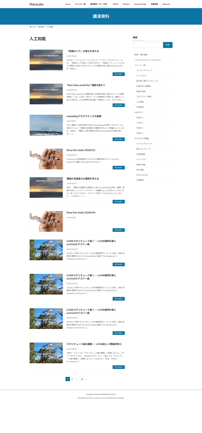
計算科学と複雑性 (143, 86)
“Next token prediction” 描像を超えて (86, 85)
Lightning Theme (101, 398)
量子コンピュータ (143, 149)
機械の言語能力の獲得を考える (83, 178)
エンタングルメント (144, 70)
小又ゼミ (140, 123)
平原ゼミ (140, 128)
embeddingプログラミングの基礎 (84, 116)
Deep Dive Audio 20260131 (81, 150)
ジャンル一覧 (140, 65)
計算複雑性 (140, 154)
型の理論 (140, 170)
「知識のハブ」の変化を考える (83, 51)
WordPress (89, 398)
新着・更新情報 (141, 55)
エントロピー (141, 75)
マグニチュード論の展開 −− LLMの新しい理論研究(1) (94, 344)
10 (82, 379)
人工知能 (140, 102)
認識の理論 (140, 91)
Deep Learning (142, 175)
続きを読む (119, 74)
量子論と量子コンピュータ (147, 81)
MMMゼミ (139, 112)
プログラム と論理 (143, 96)
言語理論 (140, 107)
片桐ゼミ (140, 133)
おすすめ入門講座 (142, 138)
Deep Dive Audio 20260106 (81, 212)
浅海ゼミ (140, 117)
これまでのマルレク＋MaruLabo (148, 60)
